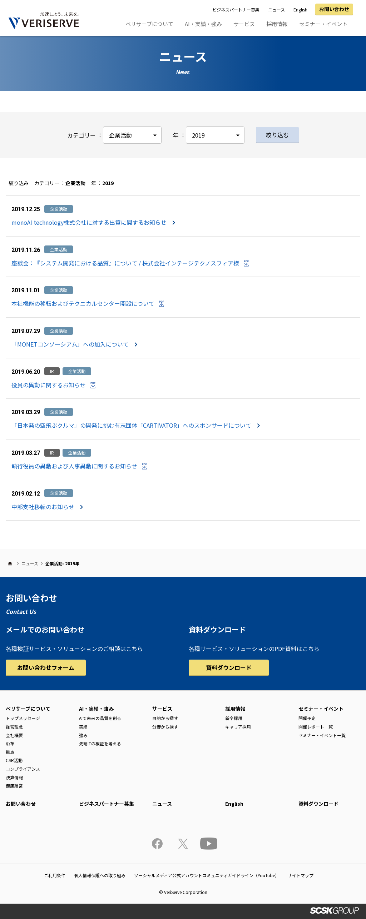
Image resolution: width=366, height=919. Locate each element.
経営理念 (14, 727)
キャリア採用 (238, 727)
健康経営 (14, 786)
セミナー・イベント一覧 (322, 735)
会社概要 (14, 735)
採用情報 (277, 24)
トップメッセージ (23, 718)
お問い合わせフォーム (45, 667)
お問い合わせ (334, 9)
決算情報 (14, 777)
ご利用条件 (54, 875)
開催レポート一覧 (315, 727)
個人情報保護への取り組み (99, 875)
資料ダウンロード (229, 667)
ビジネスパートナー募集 (235, 9)
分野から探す (165, 727)
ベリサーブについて (149, 24)
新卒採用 (233, 718)
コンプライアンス (23, 769)
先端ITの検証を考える (100, 743)
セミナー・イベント (323, 24)
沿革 (10, 743)
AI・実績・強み (203, 24)
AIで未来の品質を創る (100, 718)
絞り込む (277, 134)
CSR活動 (14, 760)
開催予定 (307, 718)
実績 (83, 727)
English (300, 9)
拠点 (10, 752)
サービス (244, 24)
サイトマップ (300, 875)
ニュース (276, 9)
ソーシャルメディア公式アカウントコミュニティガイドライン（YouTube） (206, 875)
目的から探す (165, 718)
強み (83, 735)
